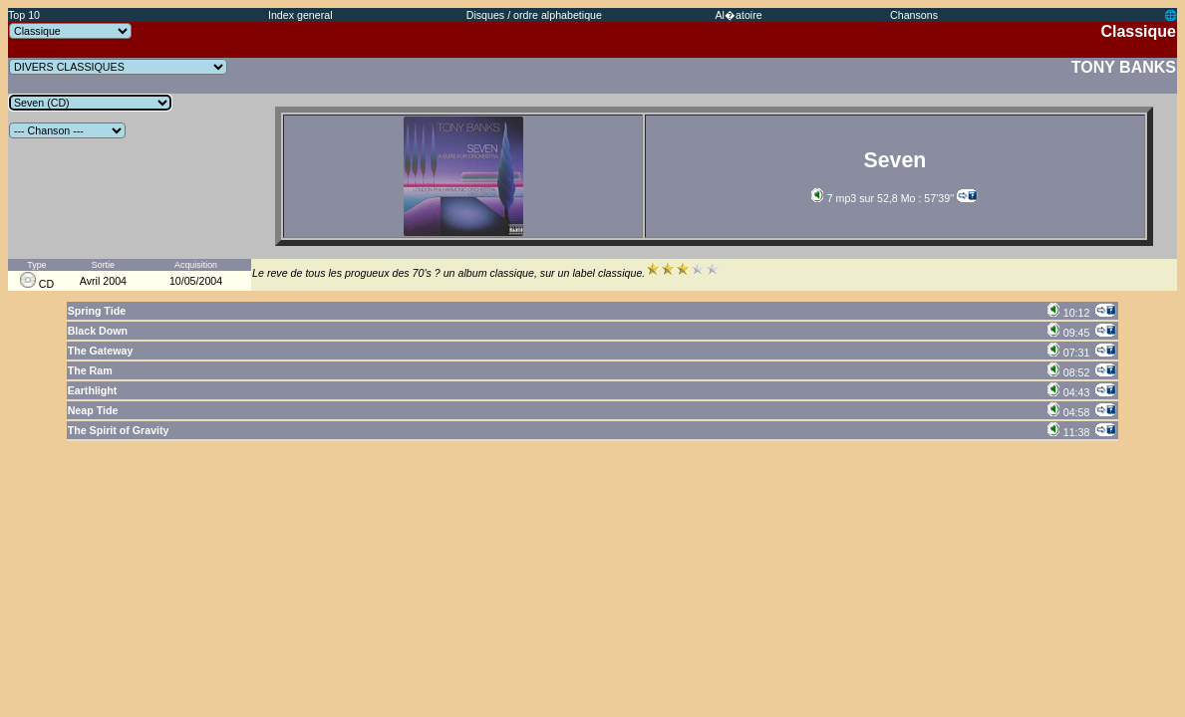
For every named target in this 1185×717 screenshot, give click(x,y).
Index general (300, 15)
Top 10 (24, 15)
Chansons (914, 15)
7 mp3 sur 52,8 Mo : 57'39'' (883, 198)
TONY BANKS (1123, 67)
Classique (1138, 31)
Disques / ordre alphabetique (534, 15)
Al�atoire (739, 15)
